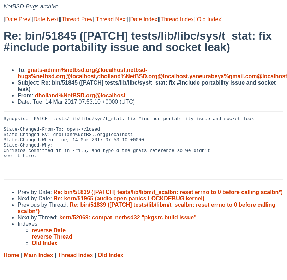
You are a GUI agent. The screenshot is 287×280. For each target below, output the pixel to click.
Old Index (209, 19)
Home (11, 267)
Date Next (45, 19)
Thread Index (177, 19)
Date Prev (17, 19)
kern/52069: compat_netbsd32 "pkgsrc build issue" (128, 229)
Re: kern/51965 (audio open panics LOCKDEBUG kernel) (128, 210)
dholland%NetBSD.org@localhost (142, 76)
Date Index (143, 19)
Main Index (38, 267)
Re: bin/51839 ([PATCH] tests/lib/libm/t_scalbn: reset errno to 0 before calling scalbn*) (167, 204)
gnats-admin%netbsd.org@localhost (76, 70)
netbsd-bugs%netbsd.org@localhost (82, 73)
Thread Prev (77, 19)
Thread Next (111, 19)
